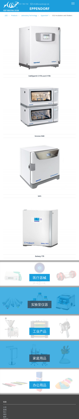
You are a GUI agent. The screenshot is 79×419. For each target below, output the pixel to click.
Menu (73, 3)
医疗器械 (39, 277)
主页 (6, 15)
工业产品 (39, 331)
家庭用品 (39, 358)
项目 (5, 414)
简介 (5, 412)
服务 (5, 417)
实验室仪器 (39, 304)
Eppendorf (44, 15)
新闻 (5, 410)
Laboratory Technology (29, 15)
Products (14, 15)
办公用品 (39, 385)
